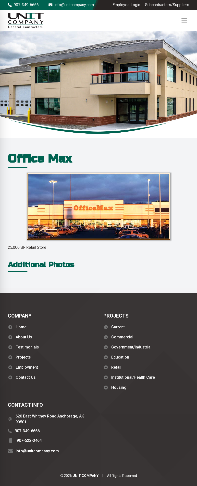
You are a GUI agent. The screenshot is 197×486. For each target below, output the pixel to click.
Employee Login (126, 4)
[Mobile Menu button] (184, 20)
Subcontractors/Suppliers (167, 4)
